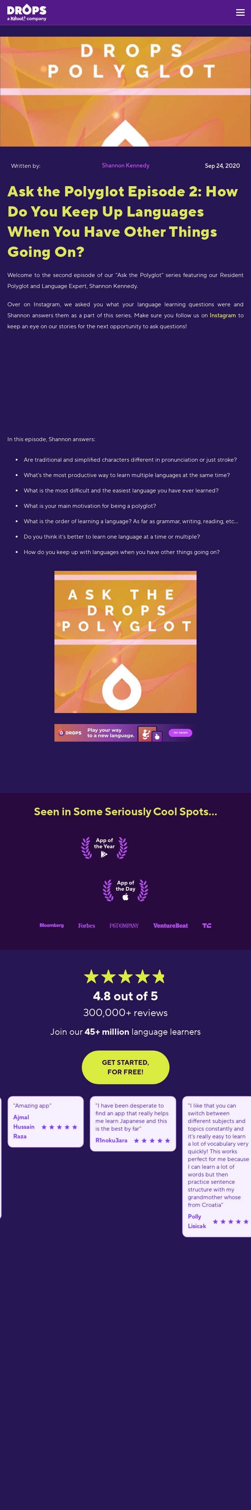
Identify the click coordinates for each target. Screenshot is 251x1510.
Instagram (223, 315)
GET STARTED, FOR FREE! (125, 1067)
